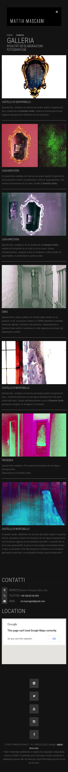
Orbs (5, 311)
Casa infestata (10, 170)
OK (54, 638)
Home (10, 35)
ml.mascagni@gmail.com (32, 601)
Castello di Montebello (16, 387)
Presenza (7, 460)
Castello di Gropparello (16, 102)
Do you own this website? (20, 638)
